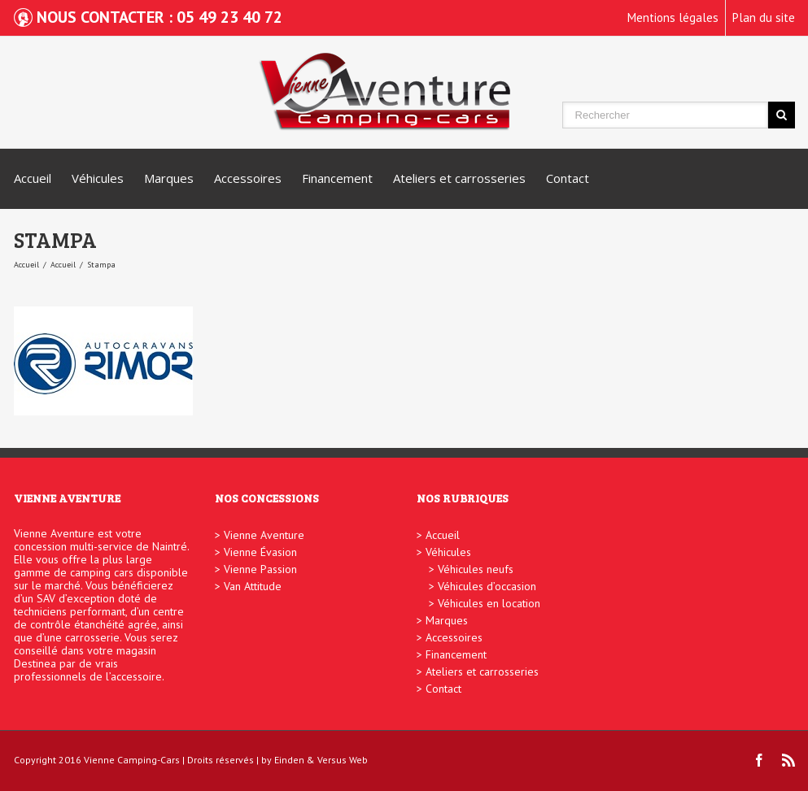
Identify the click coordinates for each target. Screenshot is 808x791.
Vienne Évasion (260, 552)
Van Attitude (253, 586)
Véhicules (98, 178)
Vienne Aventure (264, 535)
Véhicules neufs (475, 569)
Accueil (32, 178)
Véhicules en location (489, 603)
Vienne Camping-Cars (132, 760)
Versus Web (342, 760)
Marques (169, 178)
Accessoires (248, 178)
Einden (289, 760)
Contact (567, 178)
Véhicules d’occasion (487, 586)
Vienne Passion (260, 569)
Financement (337, 178)
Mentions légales (672, 17)
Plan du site (763, 17)
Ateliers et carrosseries (459, 178)
